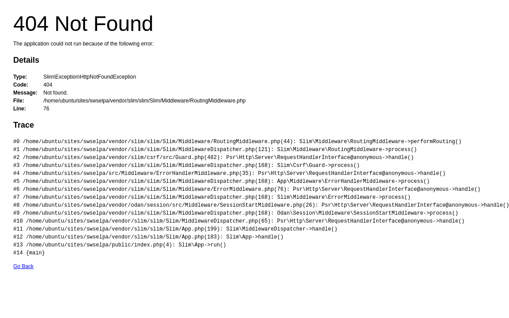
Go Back (23, 266)
